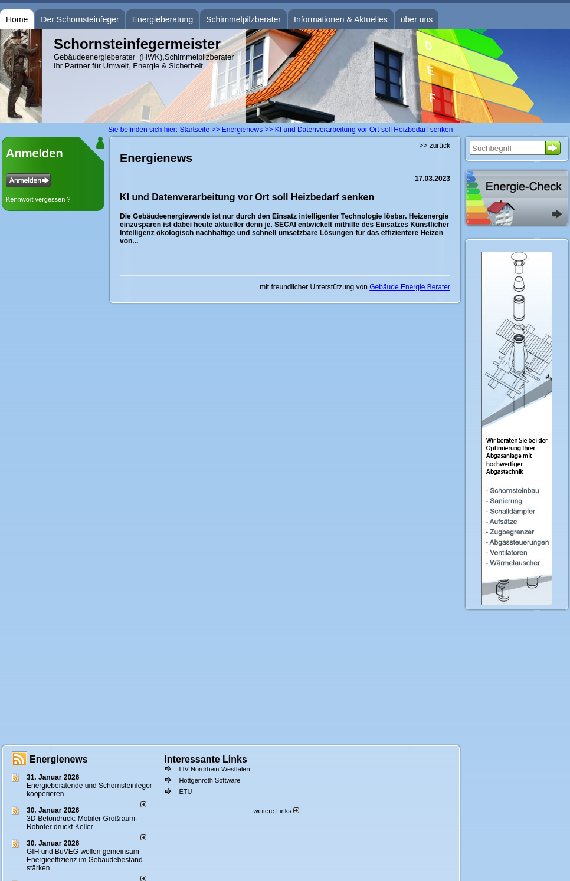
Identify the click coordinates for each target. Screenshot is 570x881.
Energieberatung (163, 19)
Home (17, 19)
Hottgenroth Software (209, 780)
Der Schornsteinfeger (80, 19)
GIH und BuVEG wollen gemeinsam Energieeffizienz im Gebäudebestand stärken (85, 859)
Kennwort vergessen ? (38, 199)
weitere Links (276, 810)
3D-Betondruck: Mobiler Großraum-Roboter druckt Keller (82, 822)
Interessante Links (205, 759)
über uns (417, 19)
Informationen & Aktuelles (341, 19)
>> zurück (434, 145)
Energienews (59, 759)
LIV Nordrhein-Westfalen (214, 769)
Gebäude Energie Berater (409, 287)
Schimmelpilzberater (243, 19)
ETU (185, 791)
